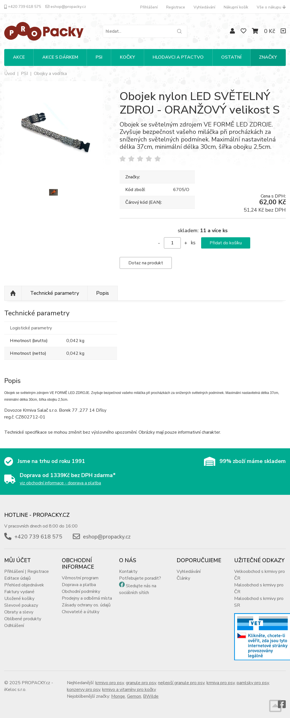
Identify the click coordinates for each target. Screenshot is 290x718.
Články (183, 578)
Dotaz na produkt (145, 263)
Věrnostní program (80, 578)
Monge (118, 696)
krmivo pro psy (109, 683)
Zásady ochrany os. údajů (86, 605)
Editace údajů (17, 578)
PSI (99, 57)
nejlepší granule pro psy (181, 683)
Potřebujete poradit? (140, 578)
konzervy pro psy (83, 689)
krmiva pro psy (220, 683)
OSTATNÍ (231, 57)
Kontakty (128, 571)
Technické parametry (54, 293)
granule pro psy (141, 683)
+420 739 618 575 (22, 6)
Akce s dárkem (60, 57)
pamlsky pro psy (253, 683)
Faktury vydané (19, 592)
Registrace (175, 7)
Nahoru (13, 293)
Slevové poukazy (21, 605)
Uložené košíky (19, 598)
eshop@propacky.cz (65, 6)
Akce (19, 57)
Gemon (134, 696)
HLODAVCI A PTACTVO (178, 57)
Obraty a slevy (18, 612)
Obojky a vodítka (50, 73)
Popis (102, 293)
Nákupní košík (236, 7)
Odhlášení (14, 625)
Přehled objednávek (24, 585)
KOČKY (127, 57)
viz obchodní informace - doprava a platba (60, 483)
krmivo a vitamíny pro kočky (129, 689)
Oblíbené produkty (22, 619)
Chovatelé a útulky (80, 612)
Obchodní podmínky (81, 591)
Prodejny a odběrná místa (87, 598)
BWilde (151, 696)
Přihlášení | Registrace (26, 571)
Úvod (9, 73)
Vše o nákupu (271, 7)
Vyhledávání (204, 7)
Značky (268, 57)
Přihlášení (149, 7)
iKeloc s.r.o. (15, 689)
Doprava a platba (79, 585)
